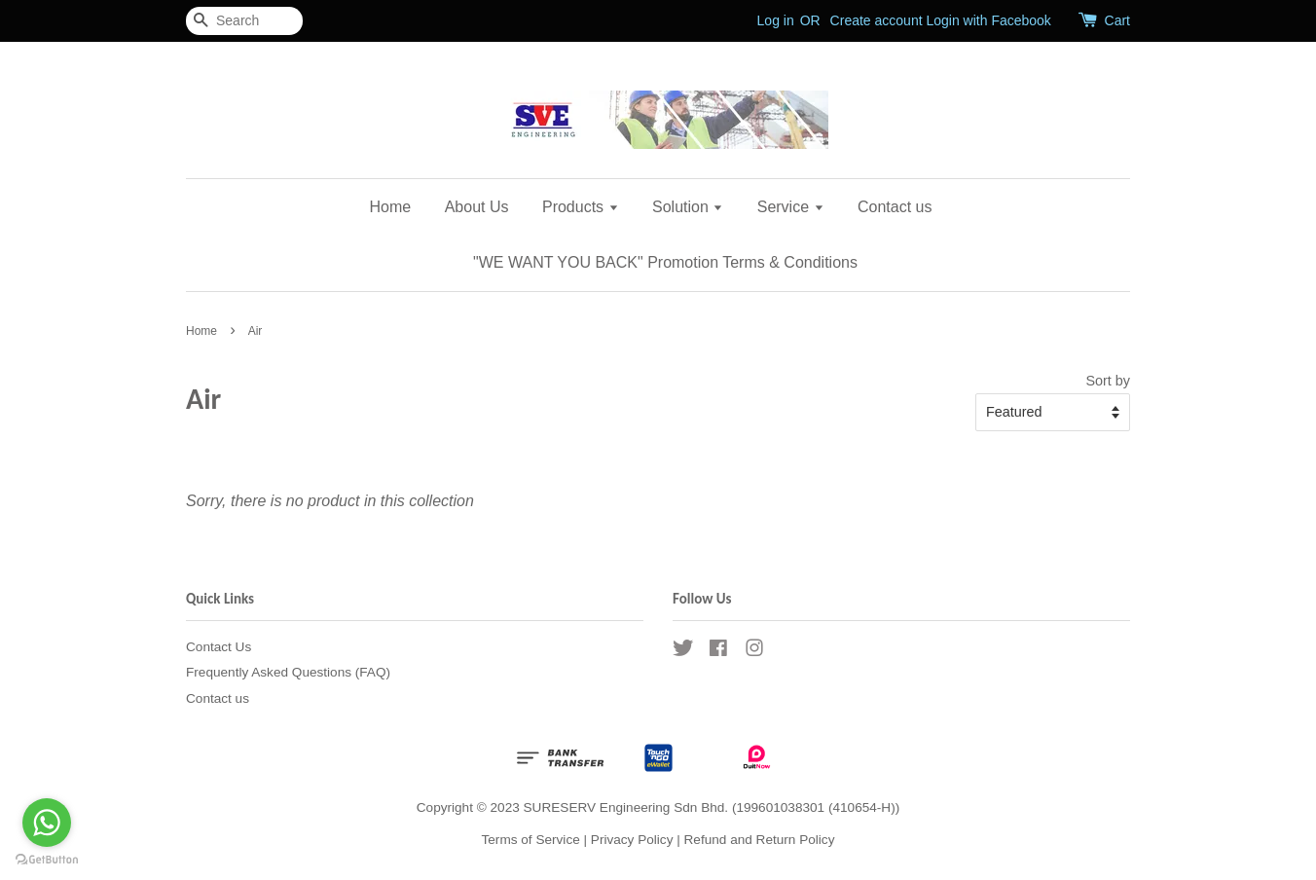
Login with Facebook (988, 20)
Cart (1117, 20)
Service (790, 207)
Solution (687, 207)
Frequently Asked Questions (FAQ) (288, 672)
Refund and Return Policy (759, 839)
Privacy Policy (632, 839)
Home (391, 207)
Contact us (895, 207)
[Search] (244, 21)
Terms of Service (531, 839)
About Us (477, 207)
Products (580, 207)
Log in (775, 20)
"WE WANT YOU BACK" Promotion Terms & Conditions (665, 262)
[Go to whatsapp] (46, 822)
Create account (876, 20)
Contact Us (218, 647)
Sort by (1107, 380)
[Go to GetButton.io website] (47, 860)
